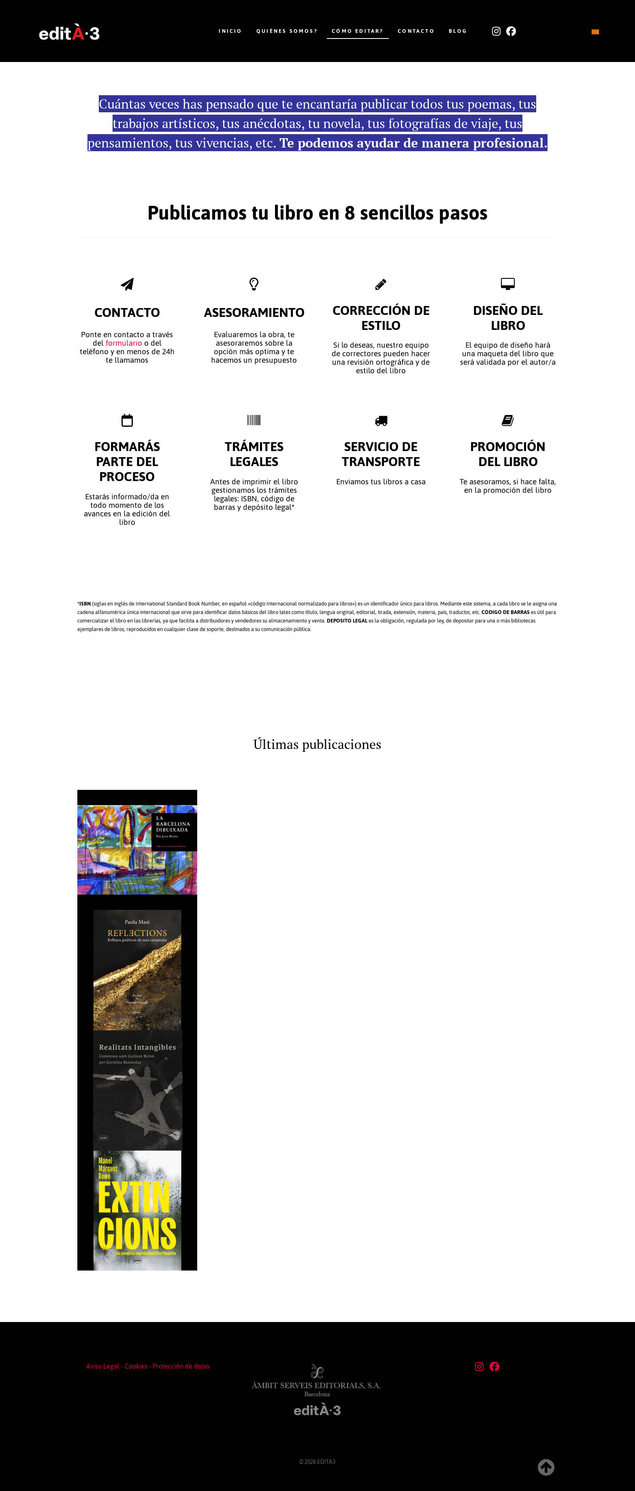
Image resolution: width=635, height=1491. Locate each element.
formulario (124, 343)
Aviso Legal (102, 1366)
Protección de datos (181, 1366)
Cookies (136, 1366)
